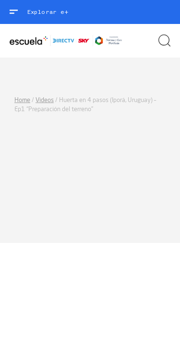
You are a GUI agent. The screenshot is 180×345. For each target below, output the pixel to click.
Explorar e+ (47, 12)
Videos (45, 100)
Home (22, 100)
